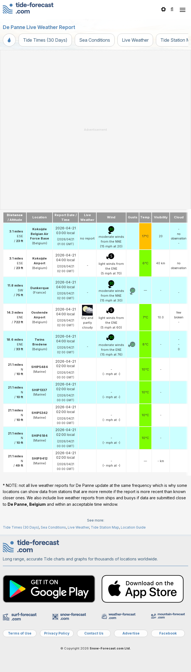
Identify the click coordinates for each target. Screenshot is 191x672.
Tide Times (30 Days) (45, 40)
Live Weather (135, 40)
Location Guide (133, 527)
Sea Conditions (94, 40)
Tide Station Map (105, 527)
